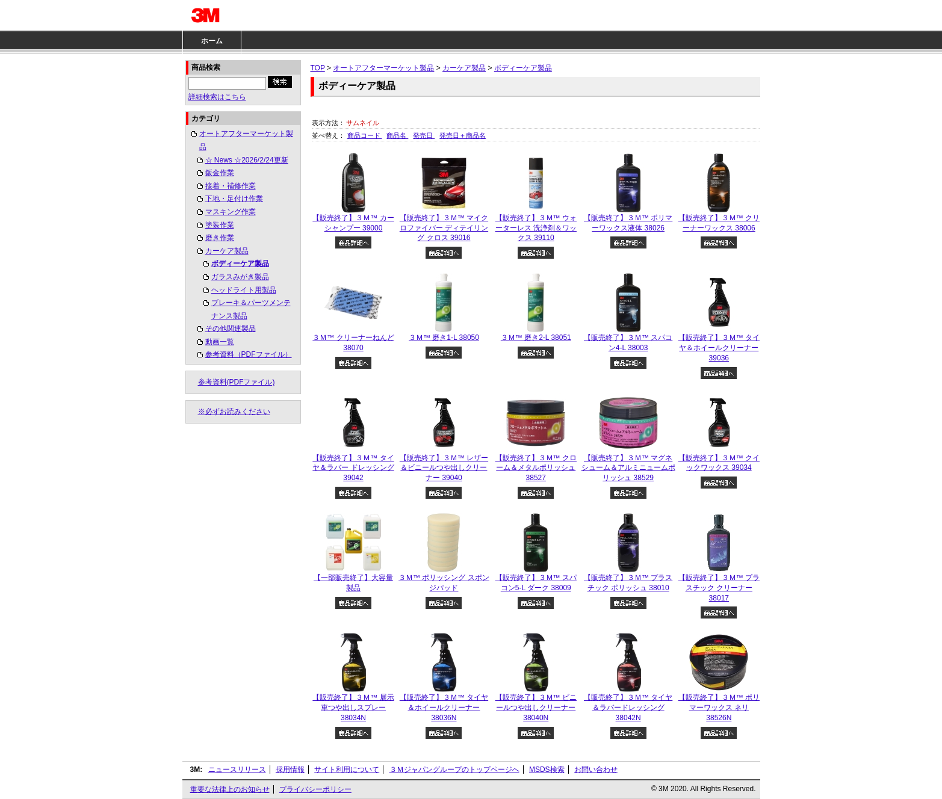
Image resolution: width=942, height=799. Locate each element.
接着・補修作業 (230, 186)
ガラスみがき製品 (240, 277)
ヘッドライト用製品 (243, 290)
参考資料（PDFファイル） (248, 354)
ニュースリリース (237, 769)
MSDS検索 (547, 769)
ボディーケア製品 (240, 263)
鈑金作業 (219, 172)
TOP (318, 68)
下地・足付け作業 (234, 198)
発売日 (424, 135)
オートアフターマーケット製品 (246, 140)
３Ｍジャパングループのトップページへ (454, 769)
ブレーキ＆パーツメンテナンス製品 (251, 309)
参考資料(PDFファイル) (236, 382)
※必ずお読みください (234, 411)
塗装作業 (219, 225)
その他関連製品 (230, 328)
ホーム (212, 41)
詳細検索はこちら (217, 97)
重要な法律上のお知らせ (230, 789)
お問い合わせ (596, 769)
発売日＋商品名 (462, 135)
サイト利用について (346, 769)
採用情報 (290, 769)
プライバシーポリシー (315, 789)
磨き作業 (219, 237)
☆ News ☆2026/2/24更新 (246, 160)
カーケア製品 (227, 251)
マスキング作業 (230, 212)
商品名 (397, 135)
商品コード (364, 135)
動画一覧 (219, 342)
